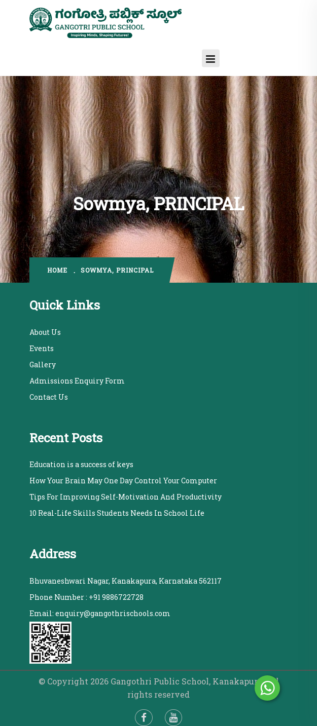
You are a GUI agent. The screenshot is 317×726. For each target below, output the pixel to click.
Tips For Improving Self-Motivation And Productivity (125, 497)
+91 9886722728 (116, 597)
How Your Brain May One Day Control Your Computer (123, 480)
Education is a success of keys (81, 464)
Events (41, 348)
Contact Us (48, 397)
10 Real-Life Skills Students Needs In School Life (116, 513)
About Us (45, 332)
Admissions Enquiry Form (77, 381)
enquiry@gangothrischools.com (112, 613)
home (57, 270)
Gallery (42, 364)
